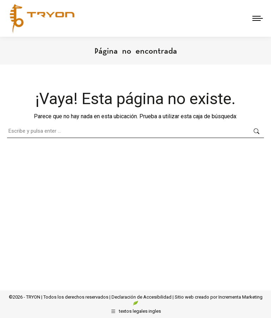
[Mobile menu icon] (257, 18)
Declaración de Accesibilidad (141, 297)
